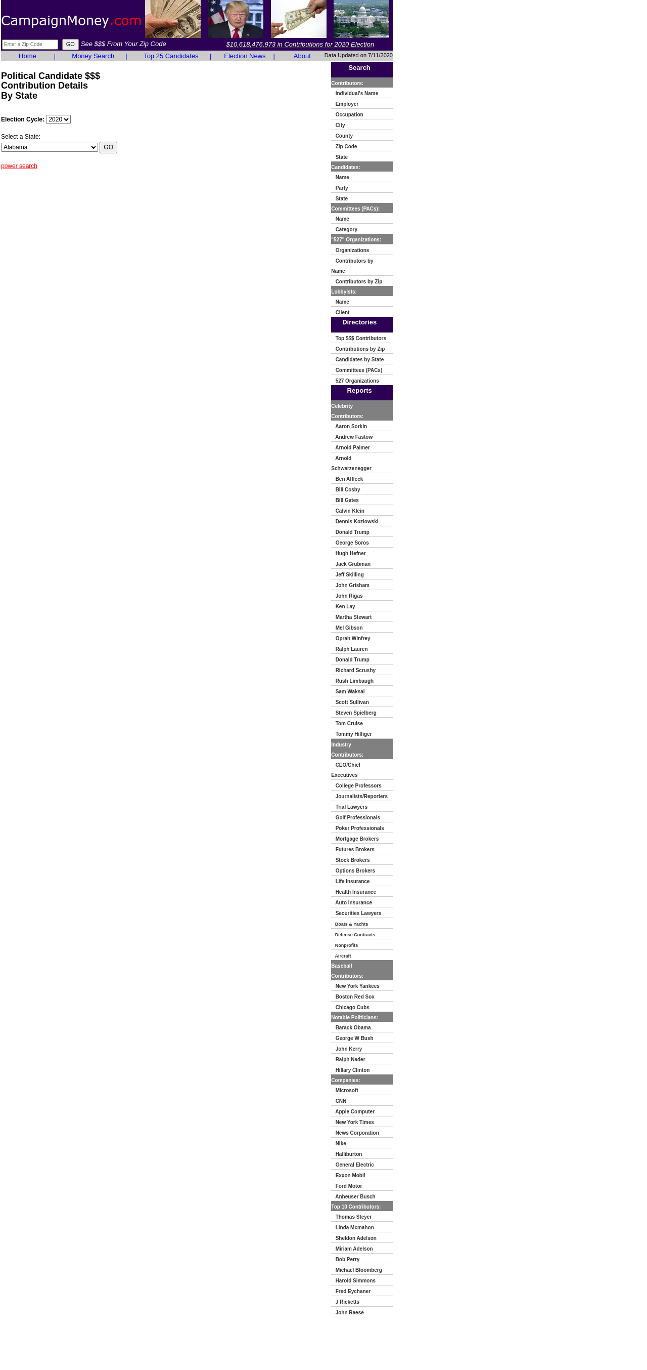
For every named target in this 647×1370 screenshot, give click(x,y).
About (302, 56)
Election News (244, 56)
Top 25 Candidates (171, 56)
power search (19, 166)
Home (27, 56)
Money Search (93, 56)
